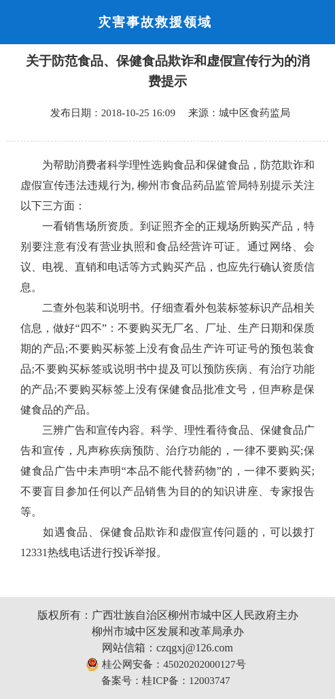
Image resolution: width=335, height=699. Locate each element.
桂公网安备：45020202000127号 (165, 664)
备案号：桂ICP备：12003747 (165, 680)
